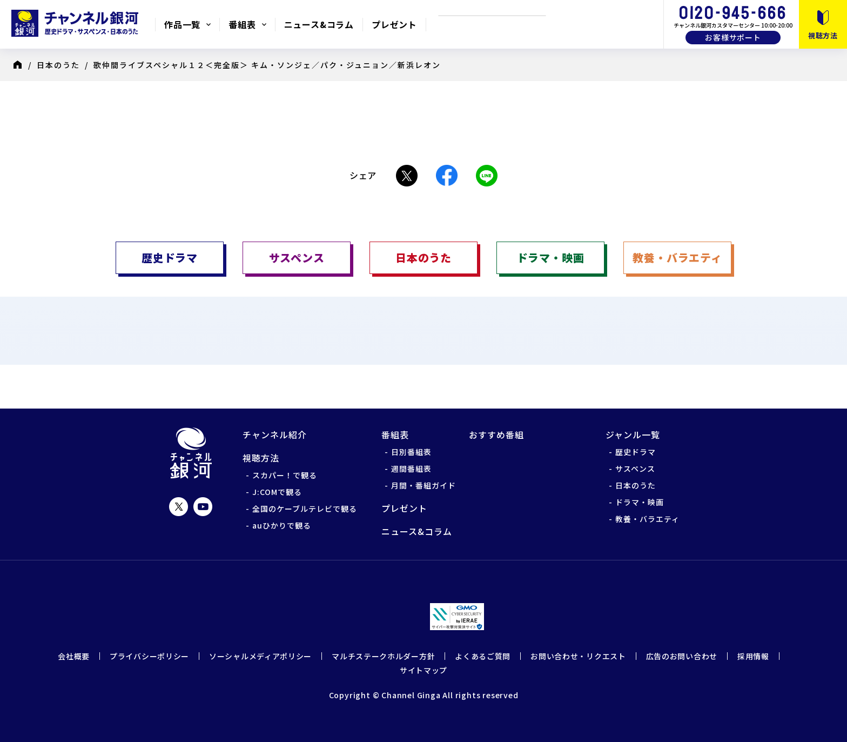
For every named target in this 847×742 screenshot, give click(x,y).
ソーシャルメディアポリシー (260, 656)
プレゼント (394, 24)
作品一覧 (182, 24)
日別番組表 (411, 451)
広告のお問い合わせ (681, 656)
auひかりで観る (281, 525)
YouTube (202, 506)
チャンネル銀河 (191, 453)
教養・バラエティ (647, 518)
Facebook (447, 175)
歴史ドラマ (635, 451)
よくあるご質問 (482, 656)
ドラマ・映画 (639, 502)
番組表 (242, 24)
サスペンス (635, 468)
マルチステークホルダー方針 (383, 656)
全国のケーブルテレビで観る (304, 508)
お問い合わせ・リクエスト (578, 656)
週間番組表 (411, 468)
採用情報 (753, 656)
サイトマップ (423, 670)
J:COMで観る (277, 491)
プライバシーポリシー (149, 656)
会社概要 (74, 656)
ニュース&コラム (319, 24)
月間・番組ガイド (423, 485)
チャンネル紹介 (275, 434)
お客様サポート (733, 37)
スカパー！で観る (284, 475)
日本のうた (58, 64)
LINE (487, 175)
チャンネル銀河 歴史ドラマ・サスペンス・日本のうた (77, 23)
